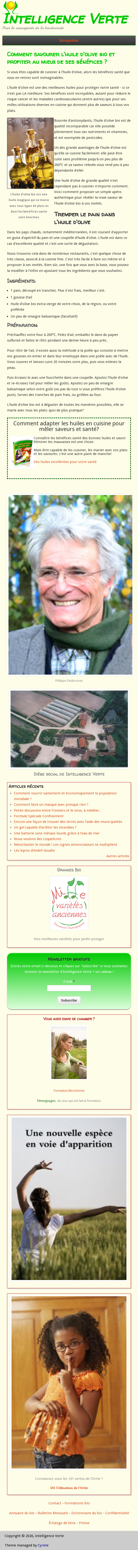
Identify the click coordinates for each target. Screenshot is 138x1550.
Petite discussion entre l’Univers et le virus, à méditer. (57, 810)
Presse (84, 1523)
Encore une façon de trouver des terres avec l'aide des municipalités (68, 822)
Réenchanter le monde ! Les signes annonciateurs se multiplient (65, 844)
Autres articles (118, 856)
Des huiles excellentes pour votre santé (65, 462)
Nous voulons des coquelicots (37, 839)
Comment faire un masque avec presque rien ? (51, 804)
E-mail (69, 981)
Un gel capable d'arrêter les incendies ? (45, 827)
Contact (55, 1503)
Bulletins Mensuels (53, 1513)
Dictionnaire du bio (86, 1513)
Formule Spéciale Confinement (39, 816)
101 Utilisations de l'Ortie (69, 1488)
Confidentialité (117, 1513)
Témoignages (46, 1101)
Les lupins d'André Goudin (34, 850)
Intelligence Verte (64, 18)
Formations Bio (77, 1503)
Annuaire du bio (21, 1513)
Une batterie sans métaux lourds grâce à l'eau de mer (57, 833)
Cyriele (43, 1545)
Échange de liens (63, 1523)
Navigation (69, 40)
